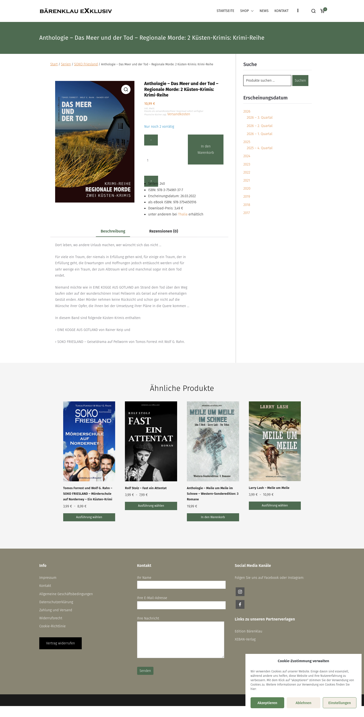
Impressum (47, 578)
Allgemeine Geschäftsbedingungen (66, 594)
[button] (251, 11)
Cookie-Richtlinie (52, 626)
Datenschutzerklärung (56, 602)
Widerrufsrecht (50, 618)
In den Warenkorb (208, 149)
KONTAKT (281, 11)
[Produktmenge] (158, 160)
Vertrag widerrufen (60, 643)
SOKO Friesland (86, 64)
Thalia (183, 214)
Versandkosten (178, 114)
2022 (246, 172)
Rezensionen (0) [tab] (163, 231)
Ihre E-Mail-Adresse (181, 601)
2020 (246, 188)
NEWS (264, 11)
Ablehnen (304, 703)
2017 (246, 213)
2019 (246, 196)
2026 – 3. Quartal (260, 118)
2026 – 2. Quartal (260, 126)
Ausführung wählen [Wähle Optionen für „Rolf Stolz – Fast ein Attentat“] (151, 505)
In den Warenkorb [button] (213, 517)
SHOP (247, 11)
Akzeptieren (267, 703)
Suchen (300, 80)
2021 (246, 180)
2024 (246, 156)
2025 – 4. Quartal (260, 148)
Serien (66, 64)
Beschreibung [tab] (113, 231)
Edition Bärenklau (248, 631)
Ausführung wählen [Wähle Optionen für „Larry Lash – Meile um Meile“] (275, 505)
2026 (246, 111)
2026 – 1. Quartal (259, 134)
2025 (246, 142)
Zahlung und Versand (55, 610)
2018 (246, 205)
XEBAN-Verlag (245, 639)
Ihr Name (181, 581)
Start (54, 64)
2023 (246, 164)
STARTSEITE (225, 11)
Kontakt (45, 586)
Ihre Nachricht (180, 637)
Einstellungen (339, 703)
